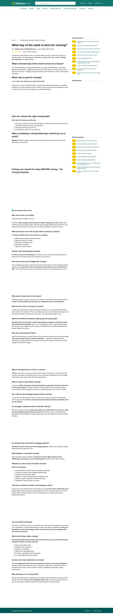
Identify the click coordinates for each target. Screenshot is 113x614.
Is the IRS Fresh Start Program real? (87, 55)
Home (13, 40)
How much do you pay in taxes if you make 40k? (88, 73)
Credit (38, 8)
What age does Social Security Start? (87, 140)
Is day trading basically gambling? (86, 160)
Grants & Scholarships (70, 8)
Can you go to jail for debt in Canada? (87, 45)
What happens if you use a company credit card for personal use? (88, 163)
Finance (45, 8)
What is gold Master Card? (84, 58)
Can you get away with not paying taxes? (88, 52)
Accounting (23, 8)
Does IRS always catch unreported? (87, 150)
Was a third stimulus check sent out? (87, 144)
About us (87, 611)
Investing (90, 8)
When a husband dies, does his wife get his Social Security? (89, 167)
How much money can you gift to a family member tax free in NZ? (88, 62)
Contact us (98, 3)
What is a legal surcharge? (84, 153)
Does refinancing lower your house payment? (86, 69)
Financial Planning (55, 8)
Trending (82, 3)
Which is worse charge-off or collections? (88, 147)
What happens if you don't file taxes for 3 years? (88, 42)
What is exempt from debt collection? (87, 65)
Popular (90, 3)
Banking (31, 8)
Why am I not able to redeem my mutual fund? (88, 171)
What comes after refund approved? (87, 156)
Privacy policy (97, 611)
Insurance (82, 8)
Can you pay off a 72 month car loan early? (88, 48)
